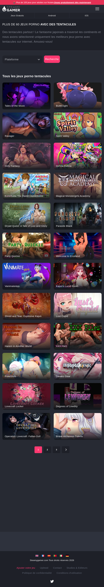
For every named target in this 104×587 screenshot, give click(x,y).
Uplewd (44, 567)
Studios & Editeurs (77, 567)
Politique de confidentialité (37, 573)
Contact (57, 567)
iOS (87, 15)
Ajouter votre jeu (26, 567)
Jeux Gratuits (17, 15)
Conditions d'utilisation (69, 573)
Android (52, 15)
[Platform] (22, 59)
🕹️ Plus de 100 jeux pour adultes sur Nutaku (52, 2)
